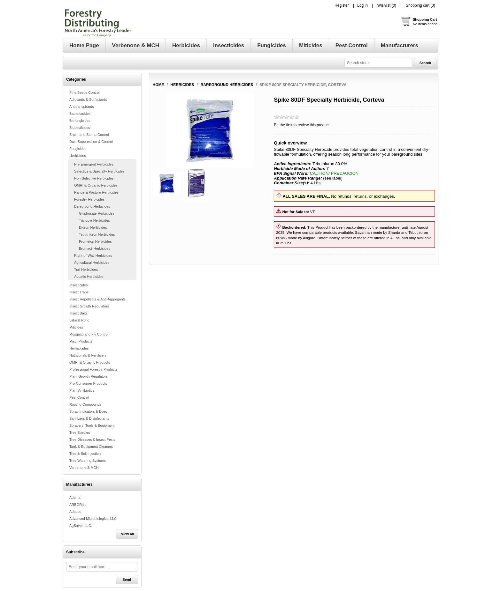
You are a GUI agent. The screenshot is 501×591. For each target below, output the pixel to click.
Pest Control (79, 397)
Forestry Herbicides (89, 199)
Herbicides (77, 156)
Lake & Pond (79, 320)
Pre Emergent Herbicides (93, 164)
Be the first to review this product (301, 125)
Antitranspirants (81, 106)
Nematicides (79, 348)
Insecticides (78, 285)
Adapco (75, 511)
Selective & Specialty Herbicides (99, 171)
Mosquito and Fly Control (88, 334)
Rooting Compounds (85, 404)
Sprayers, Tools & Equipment (92, 425)
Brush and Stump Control (89, 135)
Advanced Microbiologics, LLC (93, 519)
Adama (75, 497)
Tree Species (79, 432)
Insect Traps (79, 292)
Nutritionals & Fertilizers (87, 355)
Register (342, 5)
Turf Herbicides (86, 269)
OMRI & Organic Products (89, 362)
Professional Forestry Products (93, 369)
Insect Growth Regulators (89, 306)
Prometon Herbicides (95, 241)
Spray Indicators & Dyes (88, 411)
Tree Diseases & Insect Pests (92, 439)
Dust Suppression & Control (91, 142)
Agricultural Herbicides (91, 262)
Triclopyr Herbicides (94, 220)
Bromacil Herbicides (94, 248)
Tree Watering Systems (87, 460)
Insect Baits (78, 313)
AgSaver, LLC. (80, 526)
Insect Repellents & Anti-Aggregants (97, 299)
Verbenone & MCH (84, 467)
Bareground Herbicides (92, 206)
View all (127, 534)
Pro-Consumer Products (88, 383)
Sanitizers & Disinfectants (89, 418)
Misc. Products (80, 341)
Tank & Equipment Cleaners (91, 446)
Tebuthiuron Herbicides (97, 234)
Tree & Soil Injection (85, 453)
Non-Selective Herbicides (94, 178)
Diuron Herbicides (93, 227)
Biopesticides (79, 127)
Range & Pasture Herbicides (96, 192)
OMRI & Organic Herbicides (96, 185)
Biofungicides (79, 120)
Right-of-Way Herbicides (93, 255)
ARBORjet (77, 504)
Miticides (76, 327)
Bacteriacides (79, 113)
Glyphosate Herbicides (96, 213)
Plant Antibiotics (81, 390)
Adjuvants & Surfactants (88, 99)
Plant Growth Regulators (88, 376)
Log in (362, 5)
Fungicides (77, 149)
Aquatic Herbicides (89, 276)
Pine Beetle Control (84, 92)
